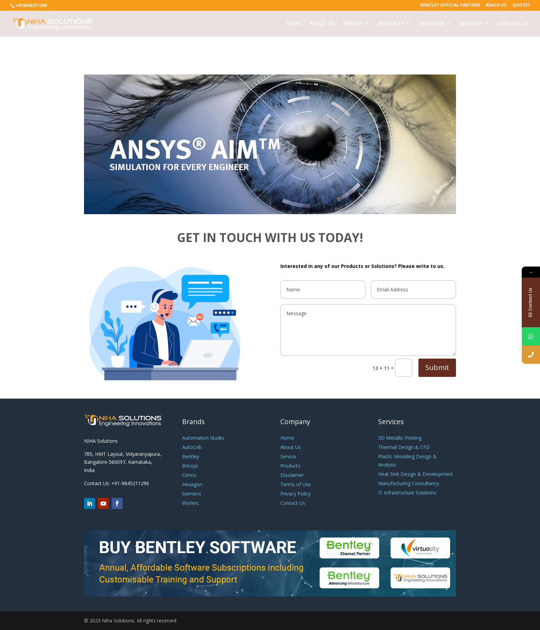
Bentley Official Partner (450, 5)
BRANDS (352, 24)
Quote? (521, 5)
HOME (293, 24)
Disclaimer (292, 475)
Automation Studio (203, 437)
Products (290, 465)
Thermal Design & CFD (404, 447)
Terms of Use (295, 484)
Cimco (189, 475)
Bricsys (190, 465)
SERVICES (471, 24)
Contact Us (292, 503)
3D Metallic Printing (400, 437)
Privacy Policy (295, 493)
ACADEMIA (432, 24)
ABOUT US (322, 24)
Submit (437, 367)
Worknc (190, 503)
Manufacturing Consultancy (408, 483)
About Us (290, 447)
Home (287, 437)
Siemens (191, 493)
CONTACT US (513, 24)
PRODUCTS (391, 24)
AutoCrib (191, 447)
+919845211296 (31, 5)
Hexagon (192, 484)
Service (288, 456)
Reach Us (496, 5)
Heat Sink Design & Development (415, 474)
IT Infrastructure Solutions (407, 492)
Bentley (190, 456)
